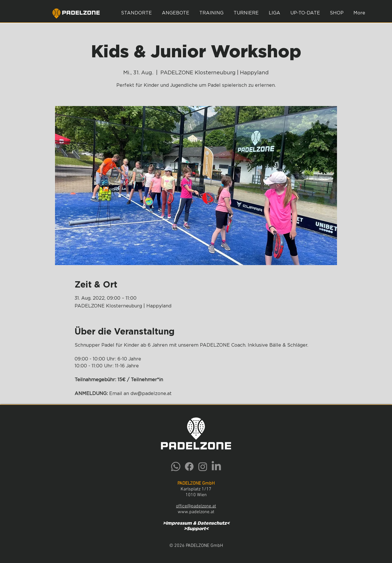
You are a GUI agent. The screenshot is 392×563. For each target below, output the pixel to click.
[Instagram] (203, 466)
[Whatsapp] (175, 466)
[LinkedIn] (216, 466)
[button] (175, 12)
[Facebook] (189, 466)
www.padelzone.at (196, 512)
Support (196, 528)
